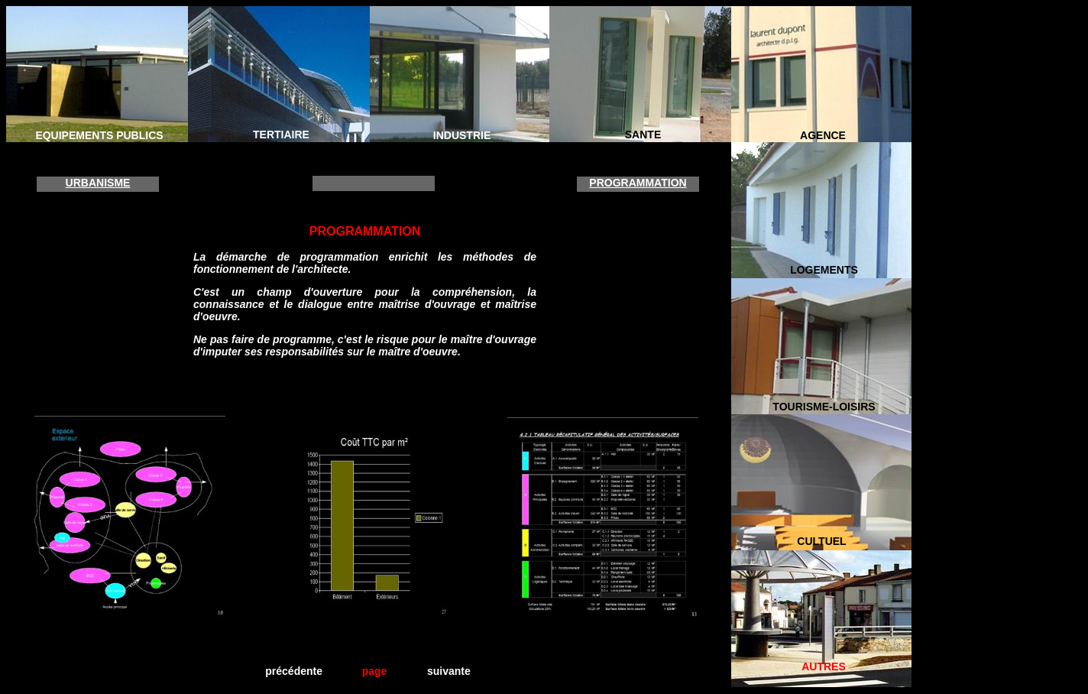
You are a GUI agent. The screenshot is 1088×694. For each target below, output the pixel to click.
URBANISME (98, 183)
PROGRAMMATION (637, 183)
